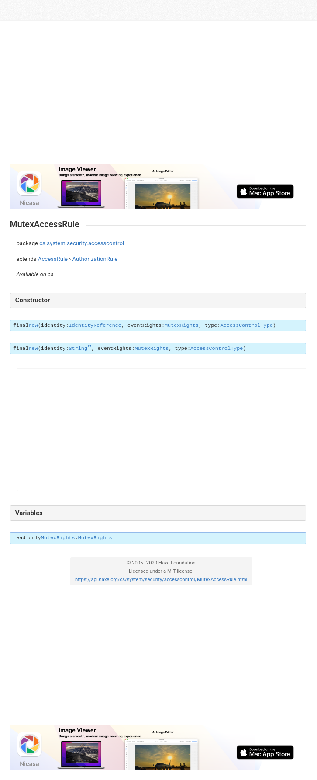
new (33, 325)
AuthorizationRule (95, 259)
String (78, 349)
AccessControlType (247, 325)
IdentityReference (95, 325)
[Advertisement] (158, 95)
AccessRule (53, 259)
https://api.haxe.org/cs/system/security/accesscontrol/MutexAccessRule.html (161, 579)
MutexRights (182, 325)
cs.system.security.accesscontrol (81, 243)
